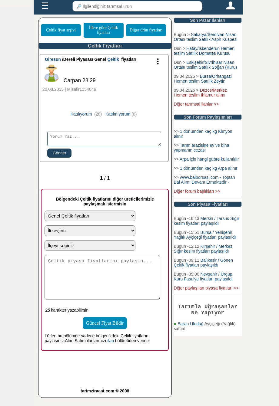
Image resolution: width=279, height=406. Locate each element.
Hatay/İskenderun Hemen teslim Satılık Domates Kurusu (204, 51)
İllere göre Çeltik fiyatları (103, 30)
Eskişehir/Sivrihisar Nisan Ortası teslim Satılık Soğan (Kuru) (205, 65)
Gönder (59, 154)
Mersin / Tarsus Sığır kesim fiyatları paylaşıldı (206, 221)
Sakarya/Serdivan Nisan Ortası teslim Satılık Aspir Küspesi (205, 37)
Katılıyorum (81, 114)
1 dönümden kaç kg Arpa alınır (208, 168)
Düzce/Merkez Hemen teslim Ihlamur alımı (200, 92)
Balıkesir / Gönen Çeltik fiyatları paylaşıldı (203, 262)
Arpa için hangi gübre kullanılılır (209, 159)
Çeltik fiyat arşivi (61, 30)
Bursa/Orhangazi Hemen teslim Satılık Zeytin (203, 78)
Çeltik (113, 59)
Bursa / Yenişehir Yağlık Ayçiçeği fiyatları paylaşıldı (205, 235)
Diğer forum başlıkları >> (197, 191)
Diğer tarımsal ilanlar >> (196, 104)
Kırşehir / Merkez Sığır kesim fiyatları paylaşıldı (203, 249)
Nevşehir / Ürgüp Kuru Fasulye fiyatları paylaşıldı (203, 276)
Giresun (53, 59)
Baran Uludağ (191, 326)
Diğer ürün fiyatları (146, 30)
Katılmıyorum (117, 114)
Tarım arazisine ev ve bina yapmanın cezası (201, 147)
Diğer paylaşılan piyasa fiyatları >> (206, 288)
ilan (110, 348)
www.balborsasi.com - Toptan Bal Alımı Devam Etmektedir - (204, 180)
